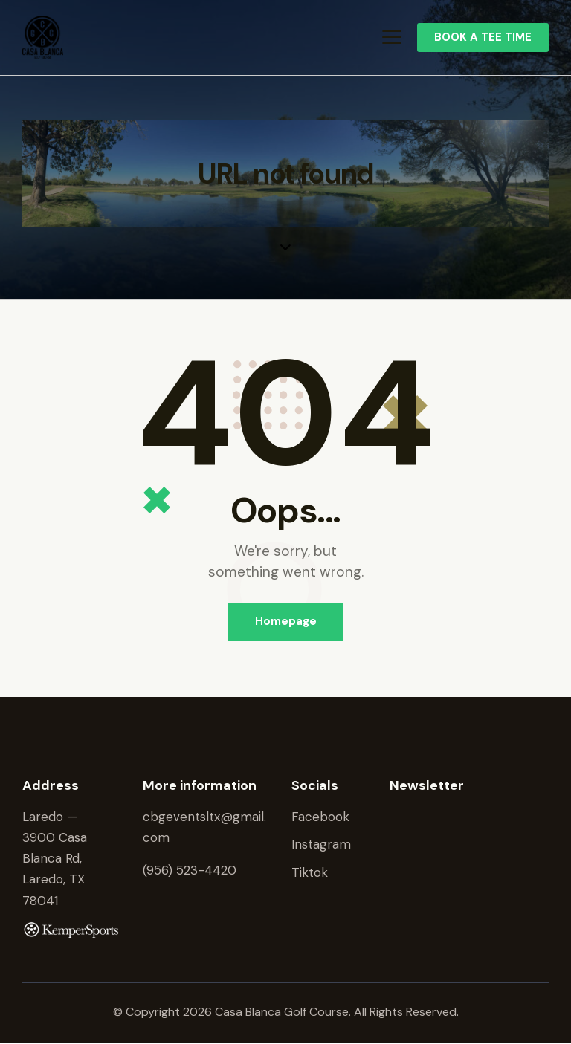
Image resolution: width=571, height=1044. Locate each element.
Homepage (286, 621)
